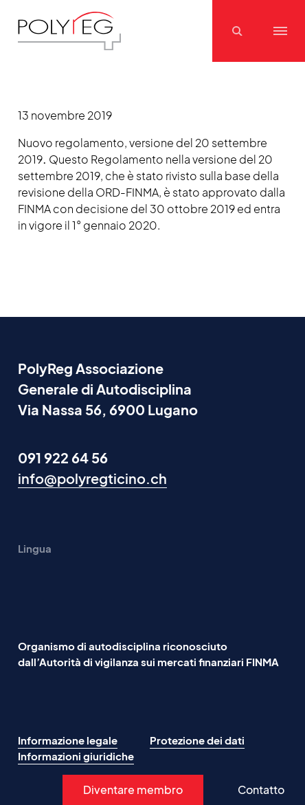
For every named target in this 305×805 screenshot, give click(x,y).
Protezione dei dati (197, 740)
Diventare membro (133, 789)
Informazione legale (67, 740)
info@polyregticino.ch (92, 478)
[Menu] (280, 31)
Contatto (261, 789)
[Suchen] (239, 31)
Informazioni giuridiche (76, 755)
